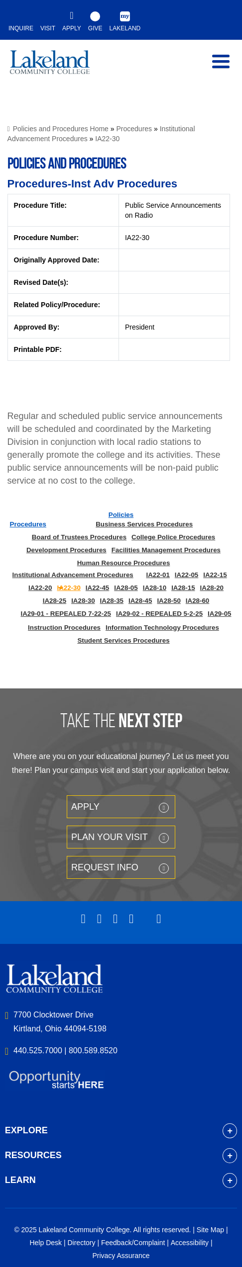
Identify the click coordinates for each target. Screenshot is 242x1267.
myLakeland (57, 67)
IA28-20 (212, 587)
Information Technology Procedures (162, 627)
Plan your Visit (109, 837)
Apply (85, 807)
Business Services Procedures (144, 524)
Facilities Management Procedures (166, 550)
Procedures (134, 129)
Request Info (104, 867)
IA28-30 (83, 600)
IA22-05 (186, 575)
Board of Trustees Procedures (79, 537)
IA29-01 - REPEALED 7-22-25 (66, 613)
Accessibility (190, 1243)
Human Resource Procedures (123, 563)
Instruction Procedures (64, 627)
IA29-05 (219, 613)
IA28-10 (154, 587)
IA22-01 (157, 575)
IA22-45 (97, 587)
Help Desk (45, 1243)
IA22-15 (215, 575)
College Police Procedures (173, 537)
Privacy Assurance (120, 1256)
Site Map (210, 1230)
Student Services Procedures (123, 640)
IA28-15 (183, 587)
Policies (121, 514)
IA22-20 (40, 587)
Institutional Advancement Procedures (72, 575)
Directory (81, 1243)
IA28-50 (168, 600)
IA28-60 (197, 600)
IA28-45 (140, 600)
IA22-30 (107, 139)
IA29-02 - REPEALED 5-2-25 (159, 613)
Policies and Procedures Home (61, 129)
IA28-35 (111, 600)
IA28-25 (54, 600)
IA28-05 (125, 587)
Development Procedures (66, 550)
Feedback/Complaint (133, 1243)
